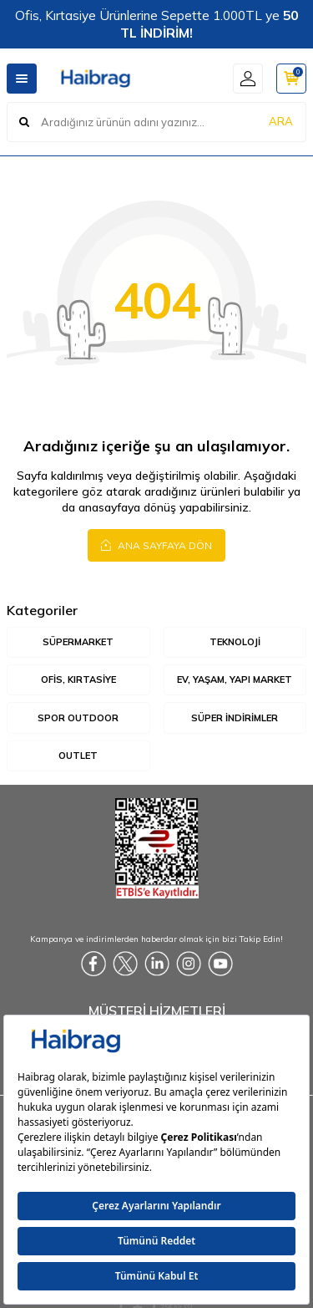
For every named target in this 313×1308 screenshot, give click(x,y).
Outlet (78, 755)
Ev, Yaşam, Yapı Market (234, 679)
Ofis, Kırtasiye (78, 679)
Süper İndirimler (234, 718)
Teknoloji (235, 642)
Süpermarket (78, 642)
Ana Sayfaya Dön (156, 544)
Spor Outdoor (78, 718)
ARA (281, 121)
